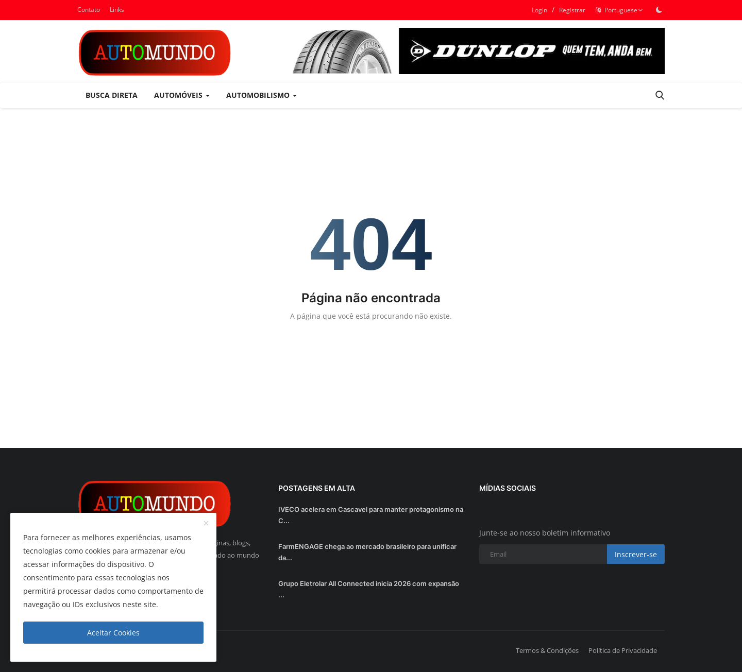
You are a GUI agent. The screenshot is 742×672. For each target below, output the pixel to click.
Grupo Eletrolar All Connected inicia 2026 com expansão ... (368, 589)
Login (539, 10)
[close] (206, 523)
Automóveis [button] (182, 95)
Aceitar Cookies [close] (113, 632)
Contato (88, 9)
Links (117, 9)
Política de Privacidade (622, 650)
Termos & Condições (547, 650)
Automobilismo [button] (261, 95)
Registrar (572, 10)
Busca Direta (112, 95)
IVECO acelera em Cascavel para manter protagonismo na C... (370, 515)
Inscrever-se (636, 554)
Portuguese (619, 10)
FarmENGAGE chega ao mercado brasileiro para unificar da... (367, 552)
